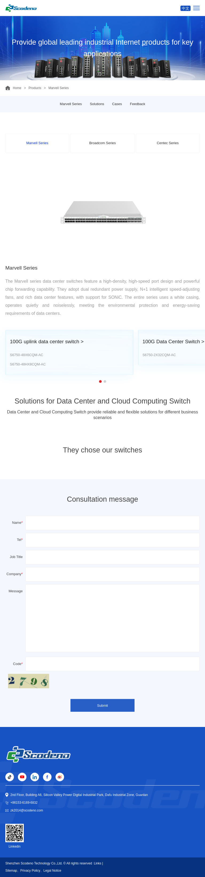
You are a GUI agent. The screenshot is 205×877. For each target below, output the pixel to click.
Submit (102, 713)
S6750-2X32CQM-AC (159, 364)
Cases (117, 104)
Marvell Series (71, 104)
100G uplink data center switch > (47, 351)
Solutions (97, 104)
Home (17, 88)
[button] (100, 391)
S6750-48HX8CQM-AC (28, 374)
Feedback (137, 104)
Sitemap (11, 870)
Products (35, 88)
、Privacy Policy (28, 870)
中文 (185, 8)
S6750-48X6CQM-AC (26, 364)
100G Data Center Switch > (173, 351)
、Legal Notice (50, 870)
